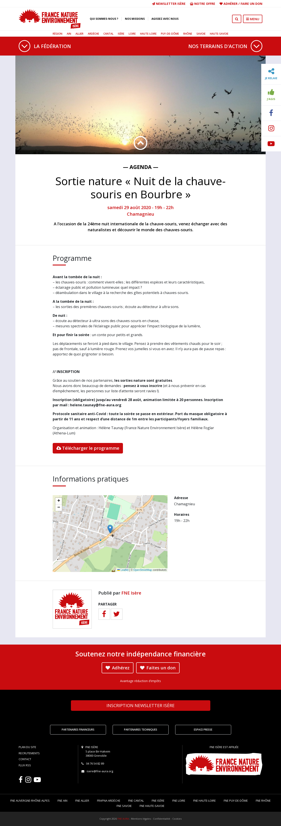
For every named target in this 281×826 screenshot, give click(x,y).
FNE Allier (82, 801)
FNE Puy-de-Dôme (236, 801)
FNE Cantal (136, 801)
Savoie (200, 34)
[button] (110, 529)
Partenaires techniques (140, 729)
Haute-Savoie (219, 34)
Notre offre (202, 4)
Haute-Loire (148, 34)
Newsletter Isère (169, 4)
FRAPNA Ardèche (108, 801)
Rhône (187, 34)
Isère (121, 34)
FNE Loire (178, 801)
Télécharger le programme (87, 448)
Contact (25, 759)
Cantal (108, 34)
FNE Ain (62, 801)
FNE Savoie (124, 806)
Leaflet (122, 570)
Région (57, 34)
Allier (79, 34)
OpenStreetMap (142, 570)
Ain (69, 34)
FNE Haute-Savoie (152, 806)
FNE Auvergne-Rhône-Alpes (30, 801)
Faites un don (158, 668)
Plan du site (27, 747)
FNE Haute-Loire (204, 801)
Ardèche (93, 34)
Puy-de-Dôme (170, 34)
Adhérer (230, 4)
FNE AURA (123, 818)
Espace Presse (203, 729)
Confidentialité (161, 818)
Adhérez (118, 668)
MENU (252, 19)
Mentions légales (141, 818)
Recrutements (29, 753)
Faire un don (251, 4)
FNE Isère (131, 593)
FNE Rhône (263, 801)
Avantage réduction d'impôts (140, 681)
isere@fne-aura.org (100, 771)
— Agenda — (140, 166)
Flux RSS (25, 765)
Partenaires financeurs (78, 729)
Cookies (177, 818)
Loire (132, 34)
